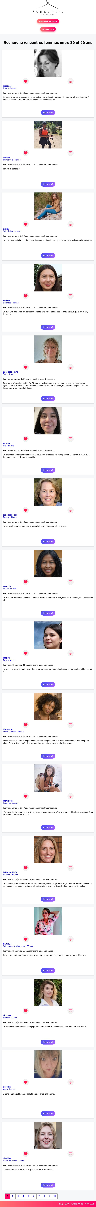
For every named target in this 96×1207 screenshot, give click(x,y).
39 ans (18, 231)
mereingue (8, 801)
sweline (6, 300)
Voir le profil (48, 112)
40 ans (13, 589)
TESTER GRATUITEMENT (48, 21)
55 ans (12, 1089)
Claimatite (7, 729)
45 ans (14, 1018)
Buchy (6, 589)
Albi (4, 446)
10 (55, 1196)
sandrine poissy (10, 515)
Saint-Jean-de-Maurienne (14, 946)
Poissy (6, 517)
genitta (6, 229)
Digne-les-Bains (10, 1161)
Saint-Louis (8, 160)
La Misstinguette (10, 372)
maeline (6, 658)
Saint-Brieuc (8, 231)
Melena (6, 157)
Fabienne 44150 (10, 872)
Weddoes (7, 86)
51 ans (11, 374)
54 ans (15, 875)
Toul (5, 374)
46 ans (16, 303)
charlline (7, 1158)
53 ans (13, 517)
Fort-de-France (9, 732)
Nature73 (7, 944)
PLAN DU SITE (77, 1204)
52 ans (18, 160)
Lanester (7, 803)
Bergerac (7, 303)
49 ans (15, 803)
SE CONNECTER (48, 29)
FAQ (61, 1204)
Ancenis (6, 875)
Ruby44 (6, 443)
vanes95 (7, 586)
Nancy (6, 88)
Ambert (6, 1018)
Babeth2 (7, 1087)
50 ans (13, 88)
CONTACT (89, 1204)
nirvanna (7, 1015)
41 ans (13, 660)
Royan (6, 660)
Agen (5, 1089)
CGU (67, 1204)
